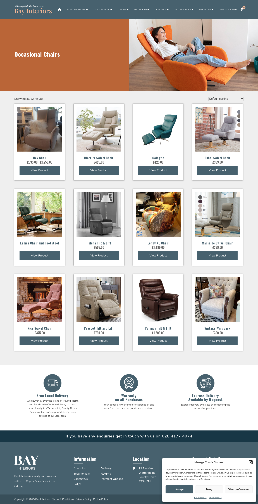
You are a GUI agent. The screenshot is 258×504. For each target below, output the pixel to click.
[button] (251, 462)
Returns (106, 474)
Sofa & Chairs (76, 9)
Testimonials (82, 474)
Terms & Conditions (63, 499)
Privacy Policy (215, 497)
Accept (179, 489)
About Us (80, 468)
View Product (39, 170)
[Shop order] (226, 99)
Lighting (160, 9)
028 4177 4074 (177, 436)
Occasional (101, 9)
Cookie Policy (200, 497)
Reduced (205, 9)
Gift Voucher (228, 9)
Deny (209, 489)
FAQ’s (77, 484)
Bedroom (140, 9)
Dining (122, 9)
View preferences (238, 489)
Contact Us (81, 479)
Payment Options (112, 479)
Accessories (182, 9)
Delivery (106, 468)
